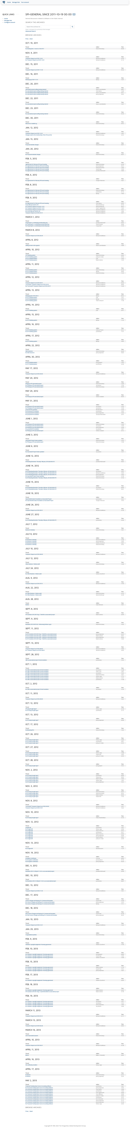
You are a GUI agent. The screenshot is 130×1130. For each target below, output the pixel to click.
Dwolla (27, 604)
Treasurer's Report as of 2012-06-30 (34, 554)
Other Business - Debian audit (32, 564)
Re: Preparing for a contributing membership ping (37, 224)
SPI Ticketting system (30, 255)
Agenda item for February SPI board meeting (36, 164)
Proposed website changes (32, 144)
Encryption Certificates (30, 858)
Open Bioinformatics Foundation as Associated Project (38, 499)
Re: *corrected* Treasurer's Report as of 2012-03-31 (38, 286)
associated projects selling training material (35, 89)
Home (9, 2)
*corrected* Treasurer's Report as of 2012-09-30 (37, 806)
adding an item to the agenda (32, 245)
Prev (26, 39)
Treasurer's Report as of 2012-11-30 (34, 891)
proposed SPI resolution (31, 409)
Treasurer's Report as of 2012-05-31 (34, 510)
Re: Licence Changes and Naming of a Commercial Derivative (39, 902)
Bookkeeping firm (29, 730)
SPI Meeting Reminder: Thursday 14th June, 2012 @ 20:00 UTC (40, 461)
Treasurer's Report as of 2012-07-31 (34, 583)
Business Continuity (30, 530)
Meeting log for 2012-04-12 (31, 296)
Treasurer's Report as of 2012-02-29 (34, 235)
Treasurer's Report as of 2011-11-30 (34, 70)
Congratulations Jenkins (31, 935)
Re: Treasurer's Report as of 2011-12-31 (34, 206)
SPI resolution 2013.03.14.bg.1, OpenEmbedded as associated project (42, 991)
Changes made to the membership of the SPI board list (38, 135)
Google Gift (28, 827)
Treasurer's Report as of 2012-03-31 (34, 283)
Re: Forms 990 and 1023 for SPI (32, 211)
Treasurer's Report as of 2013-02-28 (34, 1026)
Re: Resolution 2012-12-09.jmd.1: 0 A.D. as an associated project (40, 881)
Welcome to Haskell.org (31, 123)
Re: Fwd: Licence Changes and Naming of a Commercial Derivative (41, 915)
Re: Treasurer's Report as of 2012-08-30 (34, 650)
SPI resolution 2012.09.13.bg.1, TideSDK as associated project (40, 614)
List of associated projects (31, 1035)
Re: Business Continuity (30, 539)
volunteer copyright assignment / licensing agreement (38, 944)
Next (31, 39)
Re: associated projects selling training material (36, 91)
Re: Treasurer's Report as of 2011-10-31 (34, 60)
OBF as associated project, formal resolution (36, 660)
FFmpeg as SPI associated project (33, 383)
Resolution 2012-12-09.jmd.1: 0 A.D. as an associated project (39, 871)
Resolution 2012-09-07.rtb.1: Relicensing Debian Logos (38, 624)
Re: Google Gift (29, 829)
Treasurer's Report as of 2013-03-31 (34, 1045)
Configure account (9, 22)
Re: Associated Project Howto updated (34, 451)
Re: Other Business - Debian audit (33, 574)
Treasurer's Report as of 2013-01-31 (34, 1016)
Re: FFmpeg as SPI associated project (34, 385)
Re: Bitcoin (27, 1075)
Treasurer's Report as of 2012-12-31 (34, 925)
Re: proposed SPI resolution (32, 411)
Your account (25, 2)
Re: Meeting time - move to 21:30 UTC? (34, 48)
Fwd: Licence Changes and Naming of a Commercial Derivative (40, 913)
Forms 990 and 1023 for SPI (31, 205)
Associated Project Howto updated (33, 440)
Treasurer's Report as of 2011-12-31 (34, 133)
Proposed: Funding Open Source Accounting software (38, 1086)
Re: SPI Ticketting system (31, 257)
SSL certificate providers (31, 1065)
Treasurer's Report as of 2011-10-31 (34, 58)
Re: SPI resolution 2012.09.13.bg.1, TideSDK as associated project (41, 634)
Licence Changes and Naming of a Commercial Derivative (39, 900)
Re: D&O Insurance (29, 352)
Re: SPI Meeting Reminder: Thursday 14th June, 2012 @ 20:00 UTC (40, 471)
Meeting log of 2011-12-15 (31, 79)
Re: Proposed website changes (32, 154)
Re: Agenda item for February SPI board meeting (37, 166)
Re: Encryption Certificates (31, 860)
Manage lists (16, 2)
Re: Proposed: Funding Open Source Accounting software (39, 1087)
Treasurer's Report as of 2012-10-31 (34, 808)
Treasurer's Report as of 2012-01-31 (34, 213)
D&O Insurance (29, 351)
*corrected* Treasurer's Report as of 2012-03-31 (37, 284)
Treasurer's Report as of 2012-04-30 (34, 374)
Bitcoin (27, 1055)
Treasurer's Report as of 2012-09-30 (34, 699)
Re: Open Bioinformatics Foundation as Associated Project (39, 500)
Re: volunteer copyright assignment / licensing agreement (39, 954)
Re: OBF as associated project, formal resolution (37, 670)
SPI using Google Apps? (31, 709)
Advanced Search (30, 31)
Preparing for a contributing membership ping (36, 222)
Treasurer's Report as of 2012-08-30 (34, 648)
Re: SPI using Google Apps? (31, 710)
